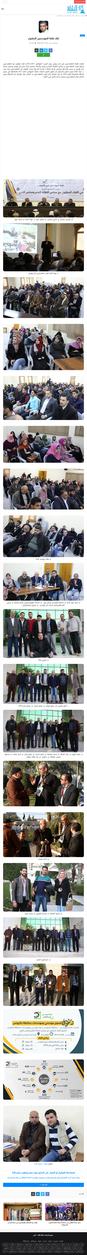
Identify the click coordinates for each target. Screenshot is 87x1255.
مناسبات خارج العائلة (69, 1251)
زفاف (82, 1244)
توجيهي (6, 1248)
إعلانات (52, 1248)
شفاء (4, 1251)
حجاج (24, 1248)
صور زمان (18, 1248)
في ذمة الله (55, 1244)
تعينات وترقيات (28, 1244)
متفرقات (77, 16)
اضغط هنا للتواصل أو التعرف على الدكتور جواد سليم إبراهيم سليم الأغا (43, 1173)
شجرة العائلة (26, 1241)
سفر (69, 1244)
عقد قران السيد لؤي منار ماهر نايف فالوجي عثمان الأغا (55, 1)
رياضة (75, 1248)
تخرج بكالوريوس (12, 1251)
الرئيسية (61, 1241)
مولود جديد (75, 1244)
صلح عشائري (80, 1251)
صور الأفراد (33, 1241)
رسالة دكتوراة (22, 1251)
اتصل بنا (55, 1241)
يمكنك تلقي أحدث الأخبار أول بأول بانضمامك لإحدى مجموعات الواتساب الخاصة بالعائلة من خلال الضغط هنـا (43, 1178)
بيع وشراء (58, 1248)
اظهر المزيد (43, 1185)
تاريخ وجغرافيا (58, 1251)
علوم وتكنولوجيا (67, 1248)
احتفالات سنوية (41, 1251)
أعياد (35, 1248)
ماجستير (45, 1241)
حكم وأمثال (19, 1244)
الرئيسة (84, 16)
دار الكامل (50, 1251)
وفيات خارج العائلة (43, 1248)
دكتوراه (50, 1241)
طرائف (12, 1244)
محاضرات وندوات (39, 1244)
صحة (80, 1248)
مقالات (48, 1244)
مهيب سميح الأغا (41, 1164)
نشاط (12, 1248)
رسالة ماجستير (31, 1251)
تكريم (30, 1248)
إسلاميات (5, 1244)
